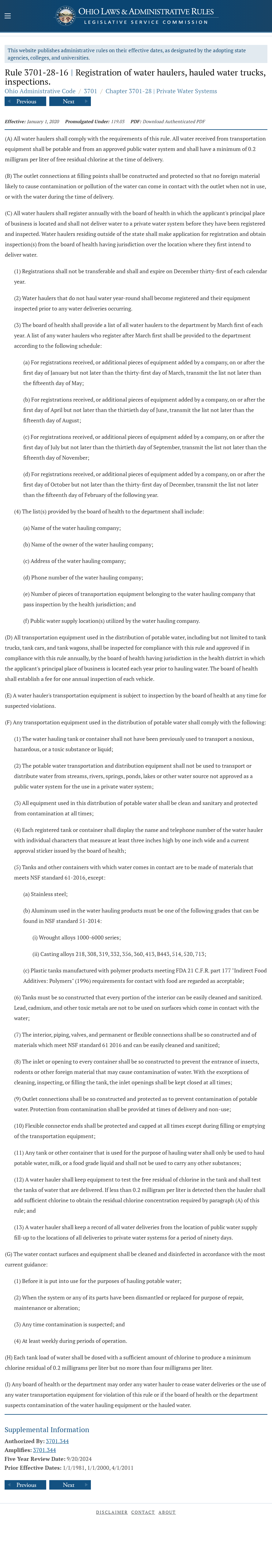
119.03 (117, 121)
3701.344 (57, 1441)
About (167, 1512)
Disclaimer (112, 1512)
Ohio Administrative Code (40, 91)
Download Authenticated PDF (174, 121)
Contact (143, 1512)
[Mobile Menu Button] (8, 16)
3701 (90, 91)
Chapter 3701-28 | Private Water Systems (161, 91)
